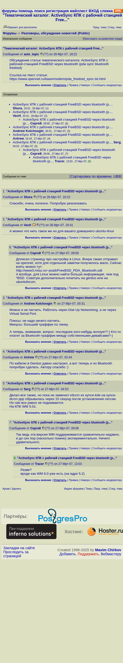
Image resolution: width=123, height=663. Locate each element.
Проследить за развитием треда (102, 38)
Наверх (85, 85)
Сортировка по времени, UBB (95, 176)
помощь (26, 11)
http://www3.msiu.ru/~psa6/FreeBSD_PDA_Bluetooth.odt (59, 270)
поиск (39, 11)
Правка (73, 85)
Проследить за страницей (16, 554)
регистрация (57, 11)
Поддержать (88, 554)
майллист (79, 11)
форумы (10, 11)
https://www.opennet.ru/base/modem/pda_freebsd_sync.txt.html (58, 79)
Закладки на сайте (19, 548)
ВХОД (94, 11)
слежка (106, 11)
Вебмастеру (111, 554)
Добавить (67, 554)
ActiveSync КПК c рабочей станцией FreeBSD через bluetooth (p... (62, 104)
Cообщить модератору (107, 85)
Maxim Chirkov (108, 550)
